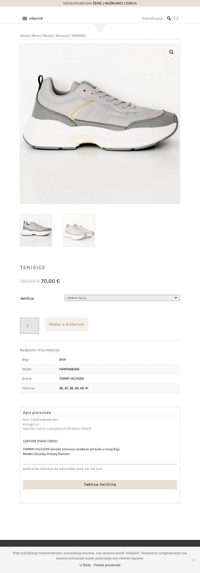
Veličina (27, 298)
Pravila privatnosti (107, 565)
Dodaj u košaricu (66, 324)
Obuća (48, 36)
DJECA (131, 3)
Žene (36, 36)
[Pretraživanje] (156, 18)
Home (24, 36)
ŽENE (97, 3)
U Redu (85, 565)
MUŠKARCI (114, 3)
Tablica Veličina (100, 484)
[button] (36, 18)
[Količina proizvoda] (29, 326)
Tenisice (62, 36)
